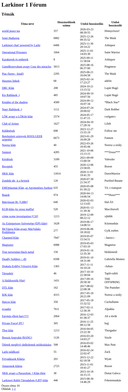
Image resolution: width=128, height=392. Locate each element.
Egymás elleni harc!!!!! (15, 316)
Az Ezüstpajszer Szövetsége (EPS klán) (24, 223)
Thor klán (7, 330)
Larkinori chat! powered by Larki (21, 45)
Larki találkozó (10, 351)
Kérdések (7, 159)
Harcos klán (9, 301)
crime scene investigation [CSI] (20, 216)
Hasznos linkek (10, 80)
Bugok (6, 194)
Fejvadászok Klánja (13, 358)
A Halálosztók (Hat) (13, 280)
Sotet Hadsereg (10, 38)
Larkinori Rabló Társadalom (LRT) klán (25, 380)
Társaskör (7, 273)
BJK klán (7, 294)
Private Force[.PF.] (13, 323)
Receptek (7, 166)
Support (6, 152)
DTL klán (7, 287)
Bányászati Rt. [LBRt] (15, 202)
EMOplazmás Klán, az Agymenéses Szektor (27, 187)
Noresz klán (9, 145)
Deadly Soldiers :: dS (14, 259)
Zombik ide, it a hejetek (15, 180)
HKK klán (8, 173)
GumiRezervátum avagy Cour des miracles (26, 66)
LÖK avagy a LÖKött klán (17, 116)
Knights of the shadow (15, 102)
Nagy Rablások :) (12, 109)
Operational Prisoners (14, 52)
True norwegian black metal (18, 251)
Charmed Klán (10, 237)
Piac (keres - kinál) (13, 73)
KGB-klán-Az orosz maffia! (18, 209)
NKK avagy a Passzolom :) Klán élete (23, 373)
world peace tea (11, 30)
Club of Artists (10, 123)
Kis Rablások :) (11, 95)
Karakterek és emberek (15, 59)
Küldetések (8, 130)
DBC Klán (8, 87)
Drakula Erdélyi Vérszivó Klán (20, 266)
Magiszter (7, 244)
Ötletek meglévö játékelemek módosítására (26, 344)
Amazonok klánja (12, 366)
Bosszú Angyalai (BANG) (17, 337)
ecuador (6, 309)
